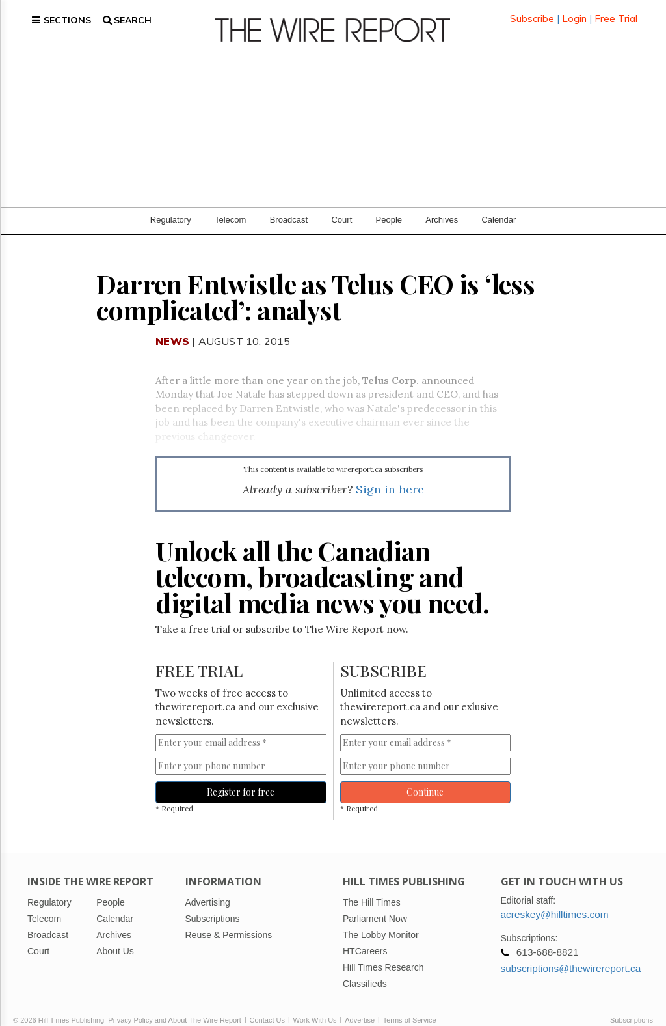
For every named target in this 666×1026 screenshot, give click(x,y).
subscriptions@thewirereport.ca (571, 956)
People (389, 208)
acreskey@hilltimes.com (555, 902)
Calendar (498, 208)
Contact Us (267, 1008)
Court (341, 208)
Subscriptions (631, 1008)
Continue (425, 780)
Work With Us (315, 1008)
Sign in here (390, 477)
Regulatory (170, 208)
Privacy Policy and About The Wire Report (174, 1008)
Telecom (230, 208)
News (172, 329)
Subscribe (532, 13)
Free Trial (615, 13)
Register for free (240, 780)
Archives (441, 208)
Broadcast (289, 208)
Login (574, 13)
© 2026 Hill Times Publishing (60, 1008)
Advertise (360, 1008)
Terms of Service (409, 1008)
